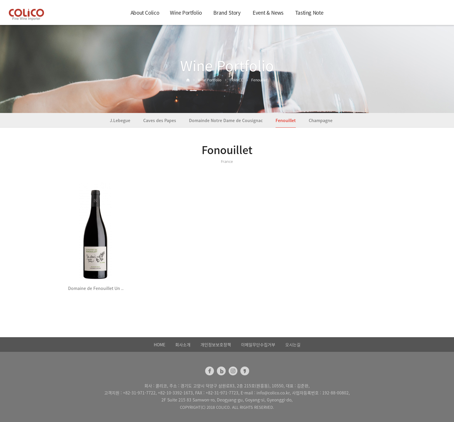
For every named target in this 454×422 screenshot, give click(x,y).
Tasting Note (309, 12)
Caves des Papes (159, 120)
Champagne (321, 120)
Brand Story (226, 12)
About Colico (145, 12)
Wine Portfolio (186, 12)
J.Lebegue (120, 120)
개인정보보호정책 (215, 344)
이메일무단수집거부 (258, 344)
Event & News (268, 12)
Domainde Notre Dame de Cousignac (226, 120)
